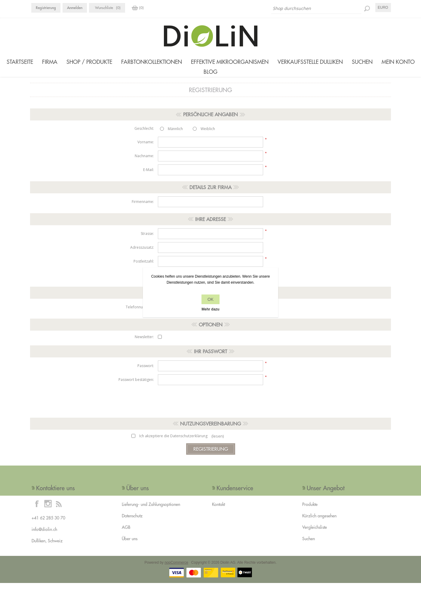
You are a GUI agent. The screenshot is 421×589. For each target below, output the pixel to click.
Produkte (310, 510)
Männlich (175, 134)
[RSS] (58, 509)
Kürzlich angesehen (319, 522)
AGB (126, 533)
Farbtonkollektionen (151, 61)
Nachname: (144, 161)
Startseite (20, 61)
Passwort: (145, 371)
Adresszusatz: (142, 253)
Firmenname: (143, 207)
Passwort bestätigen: (136, 385)
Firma (49, 61)
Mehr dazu (210, 309)
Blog (210, 74)
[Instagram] (48, 509)
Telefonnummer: (140, 313)
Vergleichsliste (314, 533)
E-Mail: (148, 175)
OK (210, 299)
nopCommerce (176, 568)
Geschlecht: (144, 134)
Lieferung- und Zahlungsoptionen (151, 510)
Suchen (362, 61)
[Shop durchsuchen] (316, 8)
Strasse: (147, 239)
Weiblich (208, 134)
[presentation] (210, 406)
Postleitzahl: (144, 267)
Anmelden (74, 7)
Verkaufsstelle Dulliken (310, 61)
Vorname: (145, 148)
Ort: (150, 281)
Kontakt (218, 510)
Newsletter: (144, 342)
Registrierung (46, 7)
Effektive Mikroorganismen (230, 61)
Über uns (129, 544)
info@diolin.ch (44, 535)
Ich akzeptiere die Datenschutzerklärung (173, 441)
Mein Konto (398, 61)
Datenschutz (132, 522)
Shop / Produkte (89, 61)
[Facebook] (37, 509)
